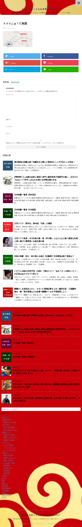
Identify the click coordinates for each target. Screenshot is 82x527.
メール (9, 126)
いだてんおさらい (9, 448)
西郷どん (5, 453)
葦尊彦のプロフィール (24, 510)
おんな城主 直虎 (8, 463)
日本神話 (4, 486)
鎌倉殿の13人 (7, 420)
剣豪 (3, 480)
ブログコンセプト (49, 510)
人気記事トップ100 (37, 510)
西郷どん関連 (8, 455)
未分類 (3, 497)
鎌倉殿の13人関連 (9, 422)
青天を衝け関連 (8, 427)
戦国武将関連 (6, 495)
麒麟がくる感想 (8, 440)
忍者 (3, 482)
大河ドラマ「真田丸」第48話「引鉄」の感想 (33, 223)
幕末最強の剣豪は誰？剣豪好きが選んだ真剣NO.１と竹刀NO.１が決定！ (44, 162)
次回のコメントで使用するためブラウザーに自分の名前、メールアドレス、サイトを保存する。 (35, 143)
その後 (3, 478)
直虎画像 (6, 473)
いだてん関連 (8, 445)
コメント (9, 94)
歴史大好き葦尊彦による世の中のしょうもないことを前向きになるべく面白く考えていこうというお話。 (41, 519)
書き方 (4, 493)
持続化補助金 (6, 488)
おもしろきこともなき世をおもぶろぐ (41, 9)
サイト (8, 133)
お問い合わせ (60, 510)
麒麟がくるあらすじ (10, 437)
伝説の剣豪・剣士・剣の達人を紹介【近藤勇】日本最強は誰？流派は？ (44, 256)
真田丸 (4, 475)
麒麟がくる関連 (8, 435)
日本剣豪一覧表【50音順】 (25, 210)
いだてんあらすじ (9, 450)
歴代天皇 (4, 484)
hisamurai (15, 82)
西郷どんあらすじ (9, 458)
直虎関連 (6, 465)
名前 (8, 119)
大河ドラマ (5, 417)
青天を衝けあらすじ (10, 430)
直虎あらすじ (8, 468)
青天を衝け (6, 425)
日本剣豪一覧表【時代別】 (25, 195)
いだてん (5, 442)
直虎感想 (6, 470)
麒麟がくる (6, 432)
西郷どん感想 (8, 460)
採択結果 (5, 490)
